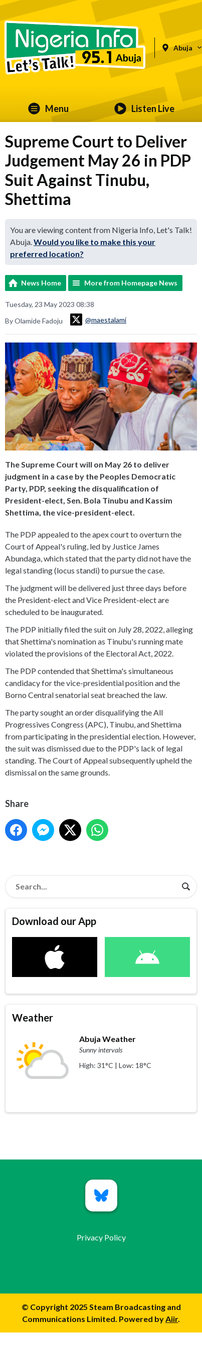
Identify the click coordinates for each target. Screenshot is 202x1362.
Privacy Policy (101, 1237)
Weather (32, 1018)
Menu (48, 108)
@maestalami (98, 320)
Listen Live (144, 108)
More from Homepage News (130, 282)
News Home (41, 282)
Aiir (171, 1319)
